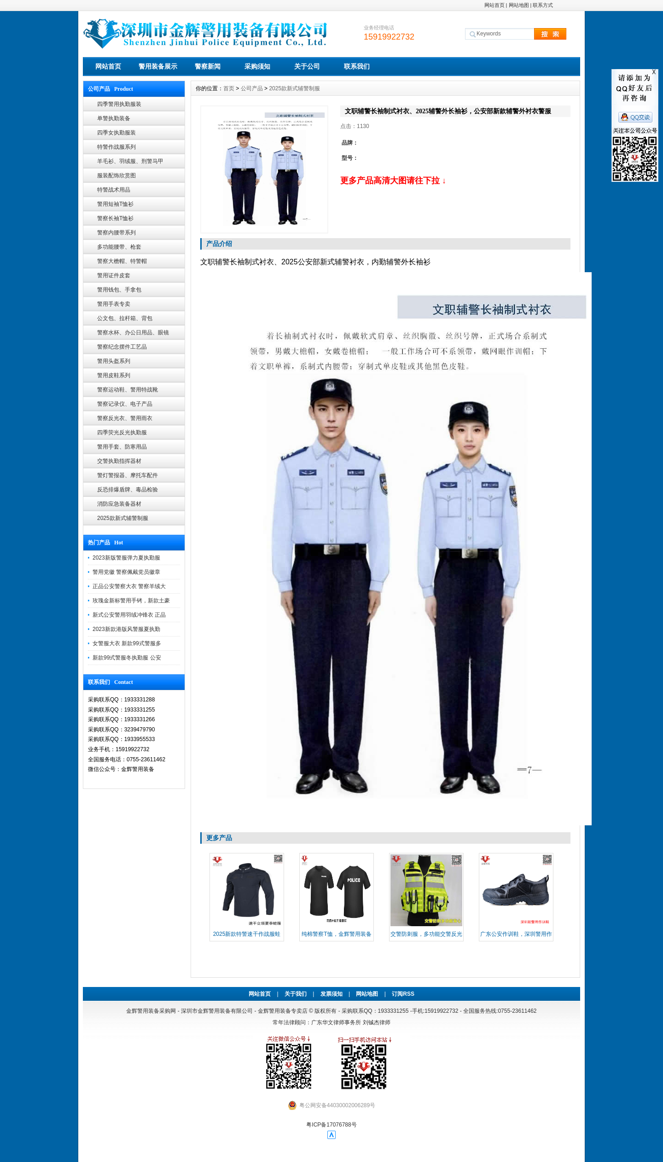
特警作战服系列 (116, 147)
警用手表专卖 (113, 304)
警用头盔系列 (113, 361)
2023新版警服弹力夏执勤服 (126, 558)
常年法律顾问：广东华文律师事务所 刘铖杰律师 (331, 1022)
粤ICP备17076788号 (331, 1124)
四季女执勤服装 (116, 132)
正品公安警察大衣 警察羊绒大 (129, 586)
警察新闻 (208, 66)
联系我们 (357, 66)
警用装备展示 (158, 66)
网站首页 (494, 5)
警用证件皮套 (113, 275)
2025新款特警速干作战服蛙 (247, 934)
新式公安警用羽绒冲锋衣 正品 (129, 615)
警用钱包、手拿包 (119, 289)
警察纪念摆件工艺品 (122, 347)
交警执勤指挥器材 (119, 461)
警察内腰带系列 (116, 232)
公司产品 (252, 88)
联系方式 (543, 5)
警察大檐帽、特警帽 (122, 261)
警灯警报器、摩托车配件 (127, 475)
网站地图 (519, 5)
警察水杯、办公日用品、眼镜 (133, 332)
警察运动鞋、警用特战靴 (127, 389)
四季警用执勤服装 (119, 104)
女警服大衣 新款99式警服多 (127, 643)
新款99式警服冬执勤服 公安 (127, 657)
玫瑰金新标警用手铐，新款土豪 (131, 600)
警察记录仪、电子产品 (124, 404)
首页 (228, 88)
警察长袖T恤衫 (115, 218)
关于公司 (307, 66)
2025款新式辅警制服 (122, 518)
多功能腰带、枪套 (119, 247)
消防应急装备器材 (119, 504)
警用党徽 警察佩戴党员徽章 (126, 572)
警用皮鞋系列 (113, 375)
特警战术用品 (113, 190)
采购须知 (257, 66)
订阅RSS (403, 994)
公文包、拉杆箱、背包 (124, 318)
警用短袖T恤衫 (115, 204)
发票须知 (331, 994)
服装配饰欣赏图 (116, 175)
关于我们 (296, 994)
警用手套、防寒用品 (122, 447)
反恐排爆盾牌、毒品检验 (127, 489)
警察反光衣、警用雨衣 (124, 418)
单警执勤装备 (113, 118)
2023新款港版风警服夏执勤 (126, 629)
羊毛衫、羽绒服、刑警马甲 (130, 161)
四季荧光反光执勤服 (122, 432)
